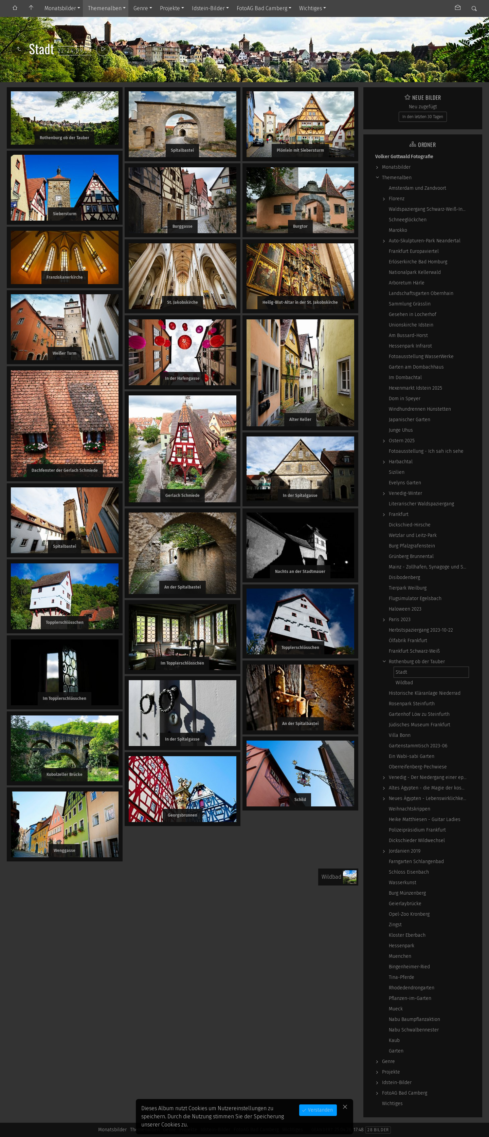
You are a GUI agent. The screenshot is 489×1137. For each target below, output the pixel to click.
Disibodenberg (404, 577)
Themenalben (105, 8)
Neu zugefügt (423, 107)
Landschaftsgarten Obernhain (421, 293)
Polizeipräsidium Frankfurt (417, 830)
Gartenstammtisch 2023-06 (418, 746)
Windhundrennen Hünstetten (420, 409)
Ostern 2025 (402, 441)
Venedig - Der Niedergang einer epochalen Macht (429, 777)
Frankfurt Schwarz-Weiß (414, 651)
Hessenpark (401, 946)
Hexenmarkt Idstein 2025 (415, 388)
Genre (140, 8)
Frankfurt (399, 514)
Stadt (401, 672)
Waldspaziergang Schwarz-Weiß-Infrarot (429, 209)
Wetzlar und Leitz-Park (413, 535)
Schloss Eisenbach (409, 872)
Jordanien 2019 (404, 851)
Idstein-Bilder (208, 8)
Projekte (170, 8)
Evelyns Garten (405, 483)
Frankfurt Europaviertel (414, 251)
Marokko (398, 230)
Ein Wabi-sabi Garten (411, 756)
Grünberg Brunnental (411, 556)
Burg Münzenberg (407, 893)
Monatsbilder (60, 8)
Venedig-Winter (405, 493)
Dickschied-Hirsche (410, 525)
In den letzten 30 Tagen (422, 116)
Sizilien (396, 472)
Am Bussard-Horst (408, 335)
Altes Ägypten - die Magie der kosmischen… (429, 788)
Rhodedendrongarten (411, 988)
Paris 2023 (400, 619)
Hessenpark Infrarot (410, 346)
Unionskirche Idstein (411, 325)
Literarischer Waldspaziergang (421, 504)
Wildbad (404, 683)
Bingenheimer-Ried (409, 967)
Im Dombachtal (405, 377)
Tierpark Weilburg (408, 588)
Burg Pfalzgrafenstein (412, 546)
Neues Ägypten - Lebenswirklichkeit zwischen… (429, 798)
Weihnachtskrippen (409, 809)
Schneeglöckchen (408, 220)
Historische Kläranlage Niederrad (424, 693)
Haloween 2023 (405, 609)
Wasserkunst (402, 883)
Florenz (396, 199)
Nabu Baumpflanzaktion (414, 1019)
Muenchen (400, 956)
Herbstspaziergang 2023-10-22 (421, 630)
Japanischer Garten (409, 420)
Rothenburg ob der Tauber (417, 662)
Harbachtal (401, 462)
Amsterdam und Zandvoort (417, 188)
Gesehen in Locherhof (412, 314)
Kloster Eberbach (407, 935)
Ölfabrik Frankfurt (408, 641)
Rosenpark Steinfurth (412, 704)
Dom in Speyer (404, 399)
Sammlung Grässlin (410, 304)
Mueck (396, 1009)
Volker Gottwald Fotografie (404, 157)
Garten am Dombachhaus (416, 367)
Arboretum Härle (406, 283)
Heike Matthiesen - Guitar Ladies (424, 819)
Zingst (395, 925)
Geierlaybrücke (405, 904)
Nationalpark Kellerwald (415, 272)
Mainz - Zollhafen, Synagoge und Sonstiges (429, 567)
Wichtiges (310, 8)
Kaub (394, 1040)
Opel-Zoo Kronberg (409, 914)
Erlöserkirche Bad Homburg (418, 262)
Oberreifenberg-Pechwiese (418, 767)
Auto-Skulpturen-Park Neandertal (424, 241)
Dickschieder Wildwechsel (417, 840)
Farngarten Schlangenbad (416, 861)
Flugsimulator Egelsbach (415, 598)
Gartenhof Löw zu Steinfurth (419, 714)
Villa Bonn (400, 735)
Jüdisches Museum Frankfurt (419, 725)
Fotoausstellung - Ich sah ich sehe (426, 451)
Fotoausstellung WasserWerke (421, 356)
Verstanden (320, 1110)
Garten (396, 1051)
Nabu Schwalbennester (414, 1030)
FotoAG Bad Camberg (262, 8)
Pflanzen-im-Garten (410, 998)
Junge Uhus (401, 430)
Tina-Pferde (401, 977)
